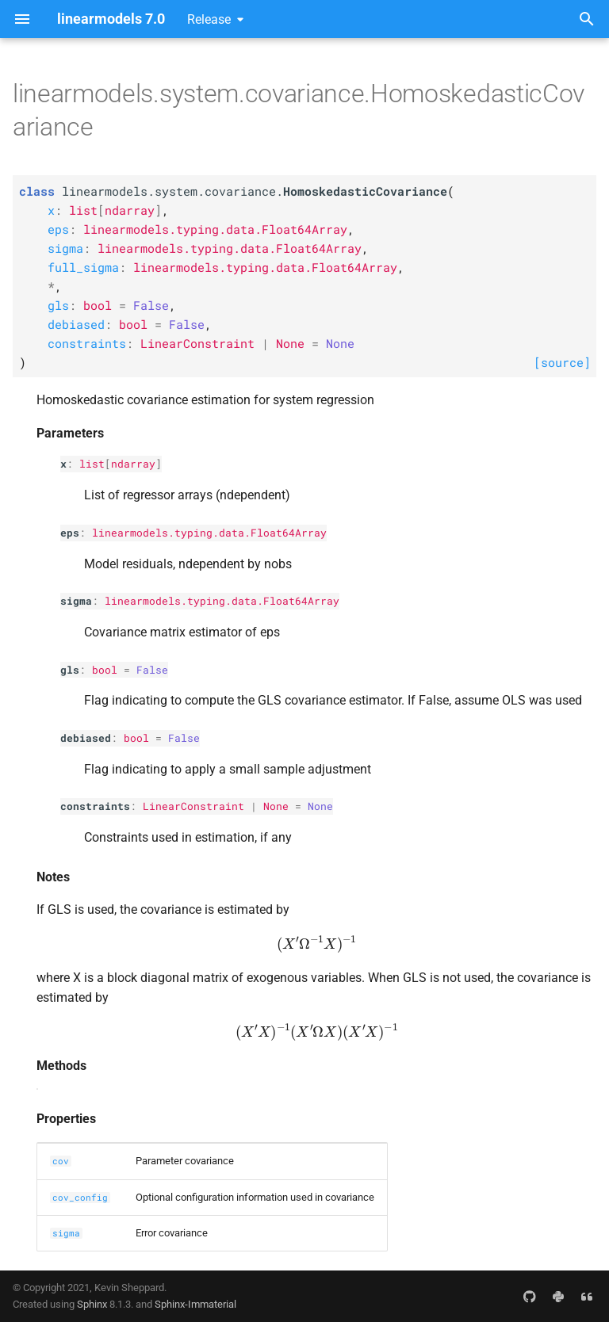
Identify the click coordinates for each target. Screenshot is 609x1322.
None (276, 806)
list (92, 464)
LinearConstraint (193, 806)
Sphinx (92, 1304)
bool (104, 670)
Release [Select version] (209, 19)
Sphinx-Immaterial (195, 1304)
